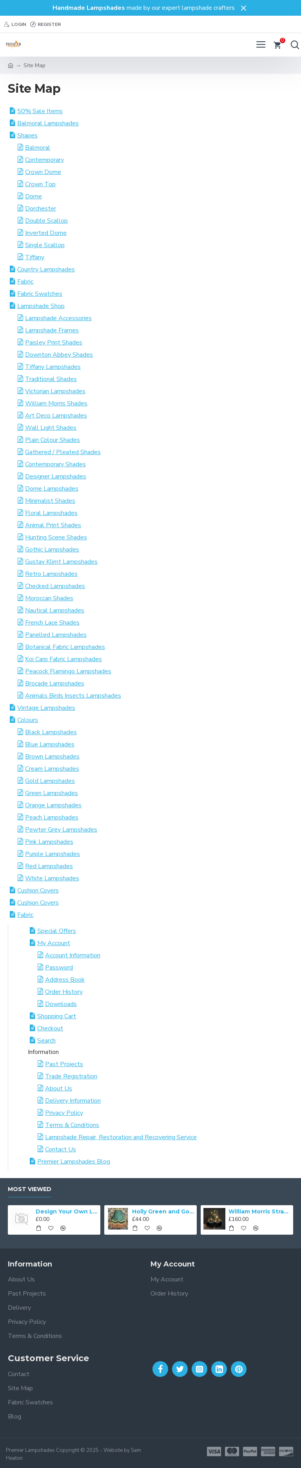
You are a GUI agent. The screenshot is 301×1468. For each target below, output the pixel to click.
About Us (58, 1088)
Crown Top (40, 184)
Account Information (72, 955)
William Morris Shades (56, 403)
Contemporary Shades (55, 464)
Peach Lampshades (51, 817)
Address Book (65, 979)
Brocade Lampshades (54, 683)
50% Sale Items (40, 111)
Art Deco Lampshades (56, 415)
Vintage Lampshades (46, 708)
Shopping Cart (56, 1016)
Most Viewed (29, 1189)
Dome (33, 196)
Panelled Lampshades (56, 634)
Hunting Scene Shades (56, 537)
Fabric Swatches (39, 294)
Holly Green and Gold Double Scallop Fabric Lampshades (163, 1211)
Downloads (61, 1004)
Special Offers (56, 931)
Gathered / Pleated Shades (63, 452)
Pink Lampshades (49, 842)
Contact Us (60, 1149)
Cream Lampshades (52, 768)
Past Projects (64, 1064)
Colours (27, 720)
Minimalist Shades (50, 501)
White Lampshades (52, 878)
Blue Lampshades (49, 744)
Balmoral (37, 147)
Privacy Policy (64, 1113)
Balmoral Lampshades (48, 123)
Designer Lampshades (55, 476)
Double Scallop (46, 220)
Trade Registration (71, 1076)
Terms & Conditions (72, 1125)
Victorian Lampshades (55, 391)
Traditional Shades (51, 379)
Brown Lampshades (52, 756)
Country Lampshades (46, 269)
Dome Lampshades (51, 488)
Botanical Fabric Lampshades (65, 647)
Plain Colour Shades (52, 440)
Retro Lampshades (51, 574)
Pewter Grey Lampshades (61, 829)
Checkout (50, 1028)
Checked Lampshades (55, 586)
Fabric (25, 281)
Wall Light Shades (50, 427)
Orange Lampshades (53, 805)
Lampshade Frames (52, 330)
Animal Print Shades (53, 525)
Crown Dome (43, 172)
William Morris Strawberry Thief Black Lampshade (259, 1211)
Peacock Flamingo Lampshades (68, 671)
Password (59, 967)
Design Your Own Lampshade (67, 1211)
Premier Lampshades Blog (73, 1161)
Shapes (27, 135)
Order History (64, 992)
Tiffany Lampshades (53, 367)
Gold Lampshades (50, 781)
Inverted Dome (46, 233)
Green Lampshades (51, 793)
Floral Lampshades (51, 513)
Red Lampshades (49, 866)
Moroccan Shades (49, 598)
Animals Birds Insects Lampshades (73, 695)
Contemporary (44, 160)
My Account (53, 943)
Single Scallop (45, 245)
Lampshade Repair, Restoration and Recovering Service (121, 1137)
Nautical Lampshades (54, 610)
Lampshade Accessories (58, 318)
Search (46, 1040)
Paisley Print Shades (53, 342)
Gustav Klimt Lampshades (61, 561)
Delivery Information (73, 1100)
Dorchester (40, 208)
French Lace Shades (52, 622)
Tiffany (34, 257)
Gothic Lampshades (52, 549)
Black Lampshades (51, 732)
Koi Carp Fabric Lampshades (63, 659)
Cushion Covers (38, 890)
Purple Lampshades (52, 854)
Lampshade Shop (41, 306)
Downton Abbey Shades (59, 354)
